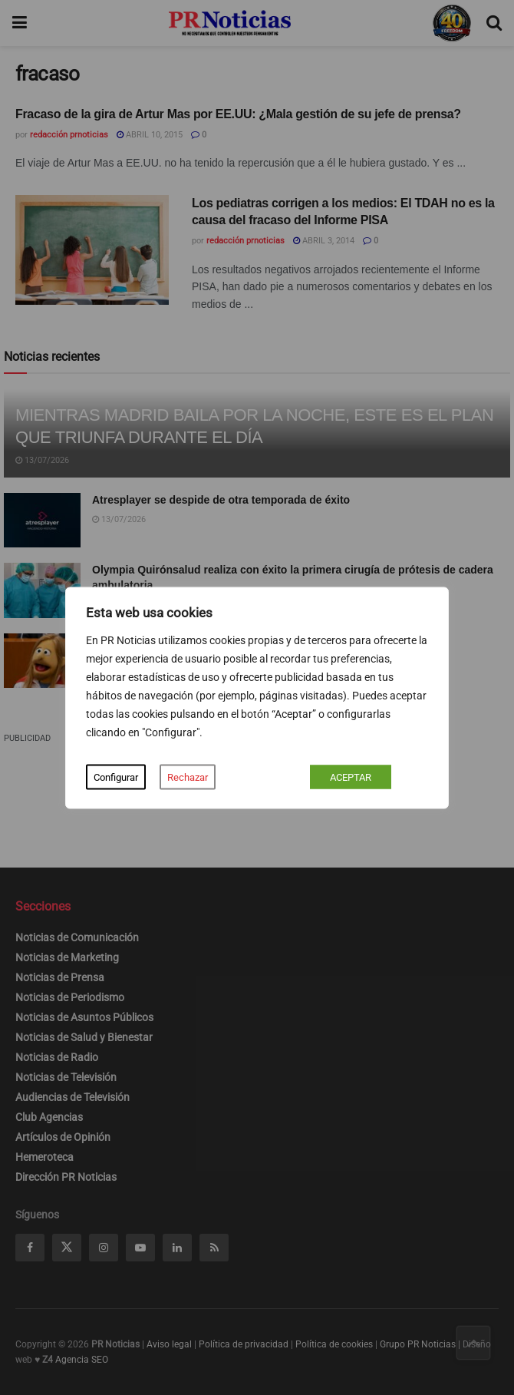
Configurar (116, 776)
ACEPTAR (350, 776)
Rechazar (187, 776)
